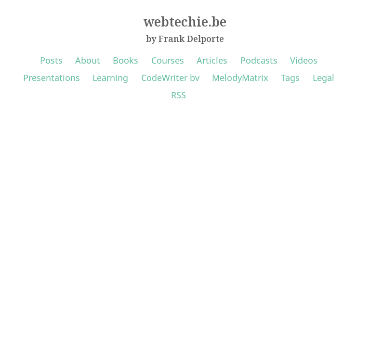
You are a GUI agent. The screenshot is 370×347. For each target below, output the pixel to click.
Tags (290, 77)
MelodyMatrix (240, 77)
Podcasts (259, 60)
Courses (167, 60)
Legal (323, 77)
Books (125, 60)
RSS (178, 95)
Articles (212, 60)
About (87, 60)
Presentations (51, 77)
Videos (303, 60)
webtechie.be (185, 21)
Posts (51, 60)
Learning (110, 77)
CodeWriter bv (170, 77)
